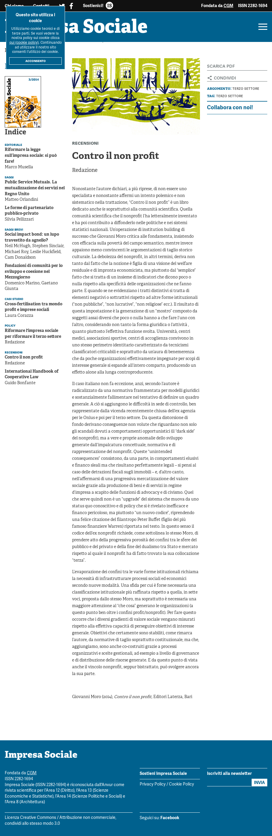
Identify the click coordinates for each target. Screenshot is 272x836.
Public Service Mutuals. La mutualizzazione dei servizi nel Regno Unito (35, 188)
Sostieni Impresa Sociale (163, 773)
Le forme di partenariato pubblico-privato (29, 211)
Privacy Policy (153, 784)
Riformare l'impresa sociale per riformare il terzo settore (33, 333)
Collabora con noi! (230, 107)
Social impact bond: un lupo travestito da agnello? (32, 237)
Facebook (169, 817)
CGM (228, 5)
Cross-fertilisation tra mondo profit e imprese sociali (33, 307)
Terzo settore (245, 88)
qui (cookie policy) (24, 42)
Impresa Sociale (76, 28)
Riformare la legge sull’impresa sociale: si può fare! (31, 155)
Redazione (84, 170)
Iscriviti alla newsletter (229, 773)
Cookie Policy (181, 784)
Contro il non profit (24, 357)
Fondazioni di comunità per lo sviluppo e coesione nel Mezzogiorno (34, 271)
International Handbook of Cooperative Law (31, 374)
